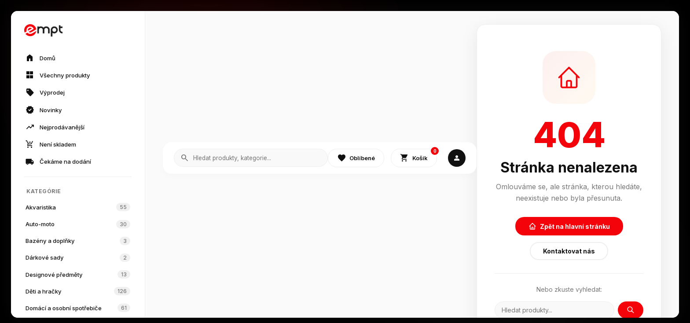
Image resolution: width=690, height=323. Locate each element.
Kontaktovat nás (569, 251)
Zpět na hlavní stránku (569, 226)
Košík (418, 156)
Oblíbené (356, 158)
